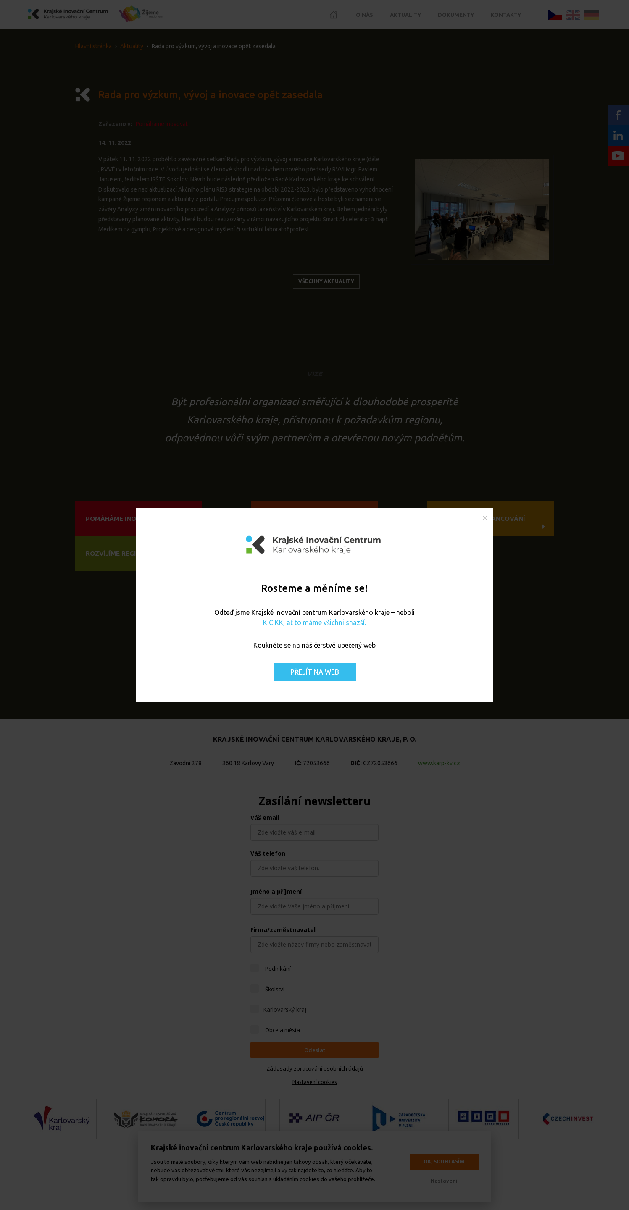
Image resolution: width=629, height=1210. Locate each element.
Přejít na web (314, 672)
